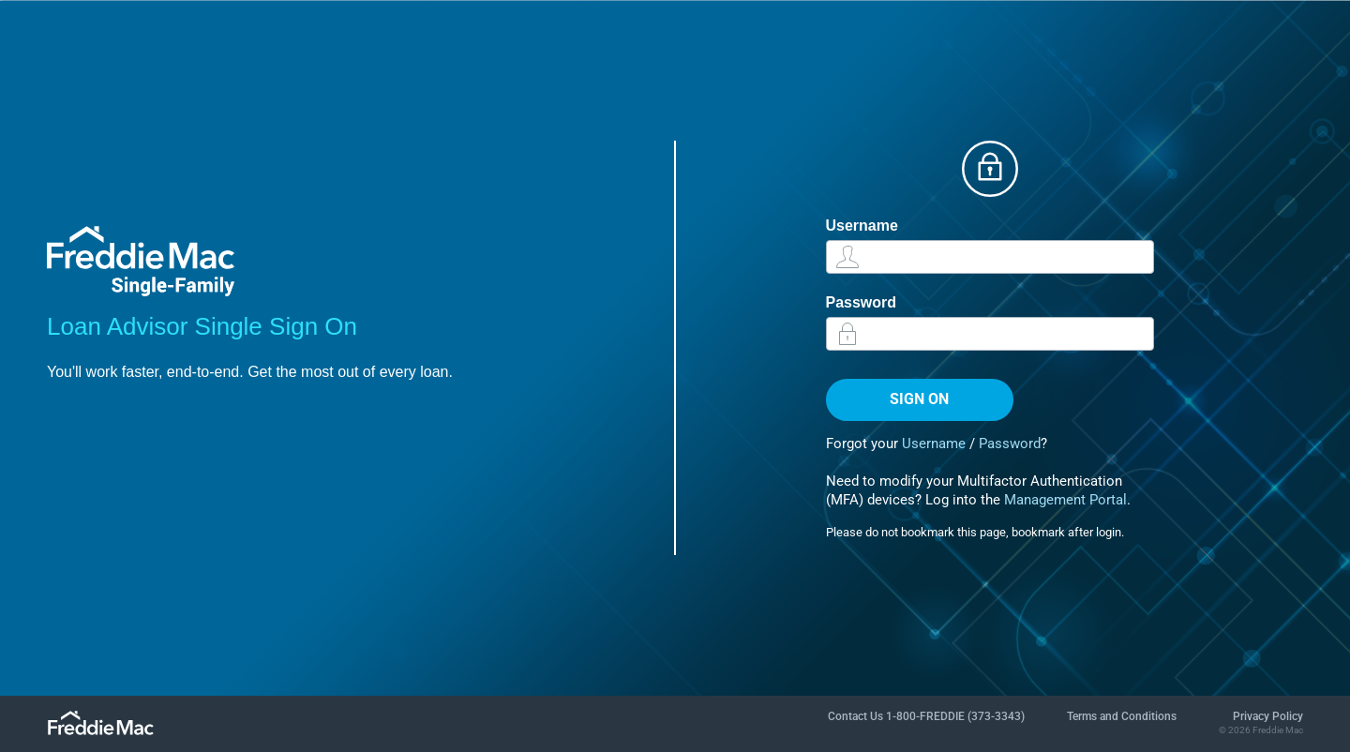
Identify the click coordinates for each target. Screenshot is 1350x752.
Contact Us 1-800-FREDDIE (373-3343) (926, 716)
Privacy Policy (1268, 716)
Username (862, 225)
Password (861, 302)
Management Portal (1065, 499)
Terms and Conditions (1122, 716)
